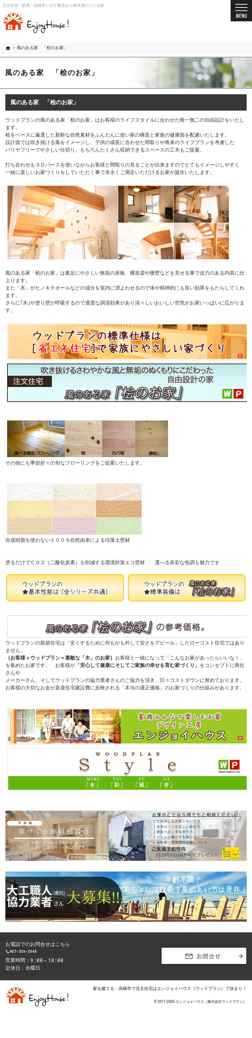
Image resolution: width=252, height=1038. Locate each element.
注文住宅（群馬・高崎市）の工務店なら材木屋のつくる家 (53, 5)
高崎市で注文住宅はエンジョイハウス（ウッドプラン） (172, 998)
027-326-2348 (62, 956)
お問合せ (204, 961)
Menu (241, 10)
